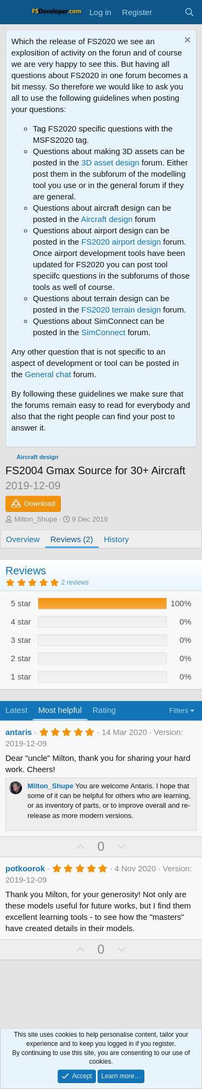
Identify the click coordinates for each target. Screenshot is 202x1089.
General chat (48, 374)
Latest (16, 710)
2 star (21, 658)
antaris (18, 732)
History (116, 539)
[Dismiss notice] (186, 41)
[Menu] (14, 12)
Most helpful (60, 710)
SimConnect (103, 332)
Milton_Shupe (36, 519)
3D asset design (110, 162)
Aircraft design (107, 219)
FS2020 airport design (121, 241)
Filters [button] (178, 710)
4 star (21, 621)
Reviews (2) (72, 539)
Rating (104, 710)
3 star (21, 639)
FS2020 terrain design (121, 309)
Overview (23, 539)
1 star (21, 676)
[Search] (189, 12)
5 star (21, 603)
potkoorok (25, 868)
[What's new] (167, 12)
